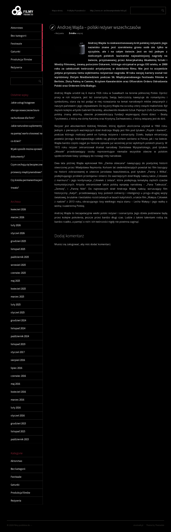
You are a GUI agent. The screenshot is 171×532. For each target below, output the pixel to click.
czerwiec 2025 (18, 272)
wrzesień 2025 (18, 265)
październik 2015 (20, 439)
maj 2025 (15, 280)
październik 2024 (20, 336)
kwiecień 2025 (18, 288)
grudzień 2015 (18, 423)
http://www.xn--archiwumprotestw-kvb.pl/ (108, 10)
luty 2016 (16, 407)
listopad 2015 (18, 431)
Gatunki (15, 484)
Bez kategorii (18, 469)
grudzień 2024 (18, 320)
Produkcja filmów (20, 492)
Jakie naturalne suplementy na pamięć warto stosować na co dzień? (26, 133)
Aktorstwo (16, 461)
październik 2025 (20, 257)
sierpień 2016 (18, 360)
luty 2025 (16, 304)
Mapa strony (57, 10)
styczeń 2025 (18, 312)
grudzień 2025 (18, 241)
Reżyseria (16, 500)
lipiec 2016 (16, 368)
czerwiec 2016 (18, 376)
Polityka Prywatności (76, 10)
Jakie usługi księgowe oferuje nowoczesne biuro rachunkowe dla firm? (25, 110)
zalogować (73, 244)
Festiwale (16, 476)
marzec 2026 (17, 217)
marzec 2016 (17, 399)
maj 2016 (15, 383)
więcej (80, 33)
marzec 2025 (17, 296)
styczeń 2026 (18, 233)
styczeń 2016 (18, 415)
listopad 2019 (18, 344)
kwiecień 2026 (18, 209)
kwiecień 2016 (18, 391)
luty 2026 (16, 225)
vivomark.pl (138, 525)
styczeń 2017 (18, 352)
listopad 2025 (18, 249)
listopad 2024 (18, 328)
